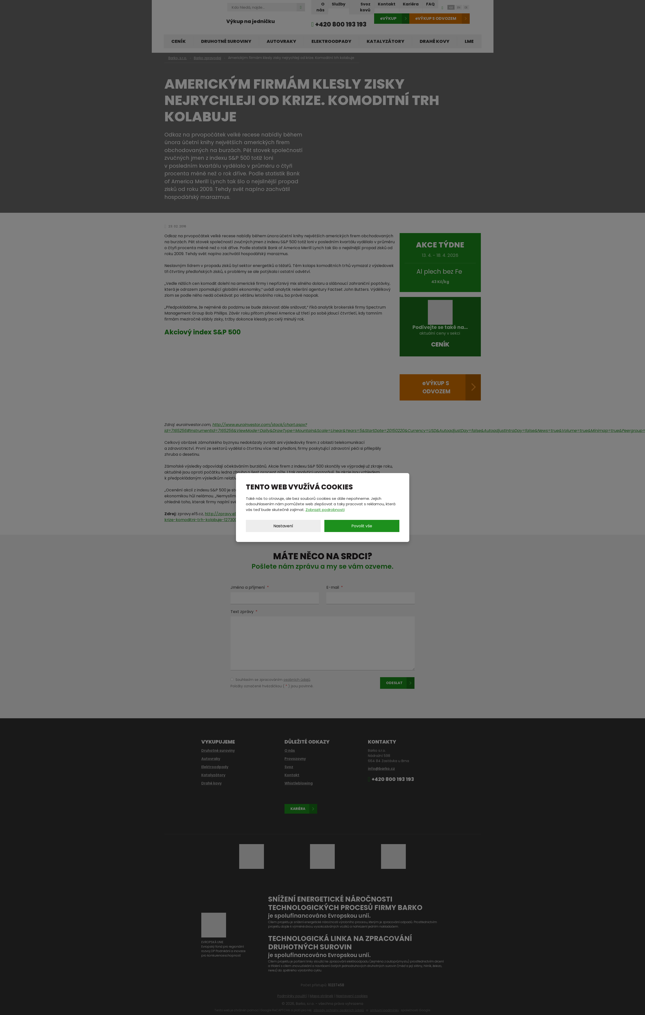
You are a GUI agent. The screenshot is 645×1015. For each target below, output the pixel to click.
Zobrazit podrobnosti (325, 509)
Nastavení (283, 526)
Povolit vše (361, 526)
